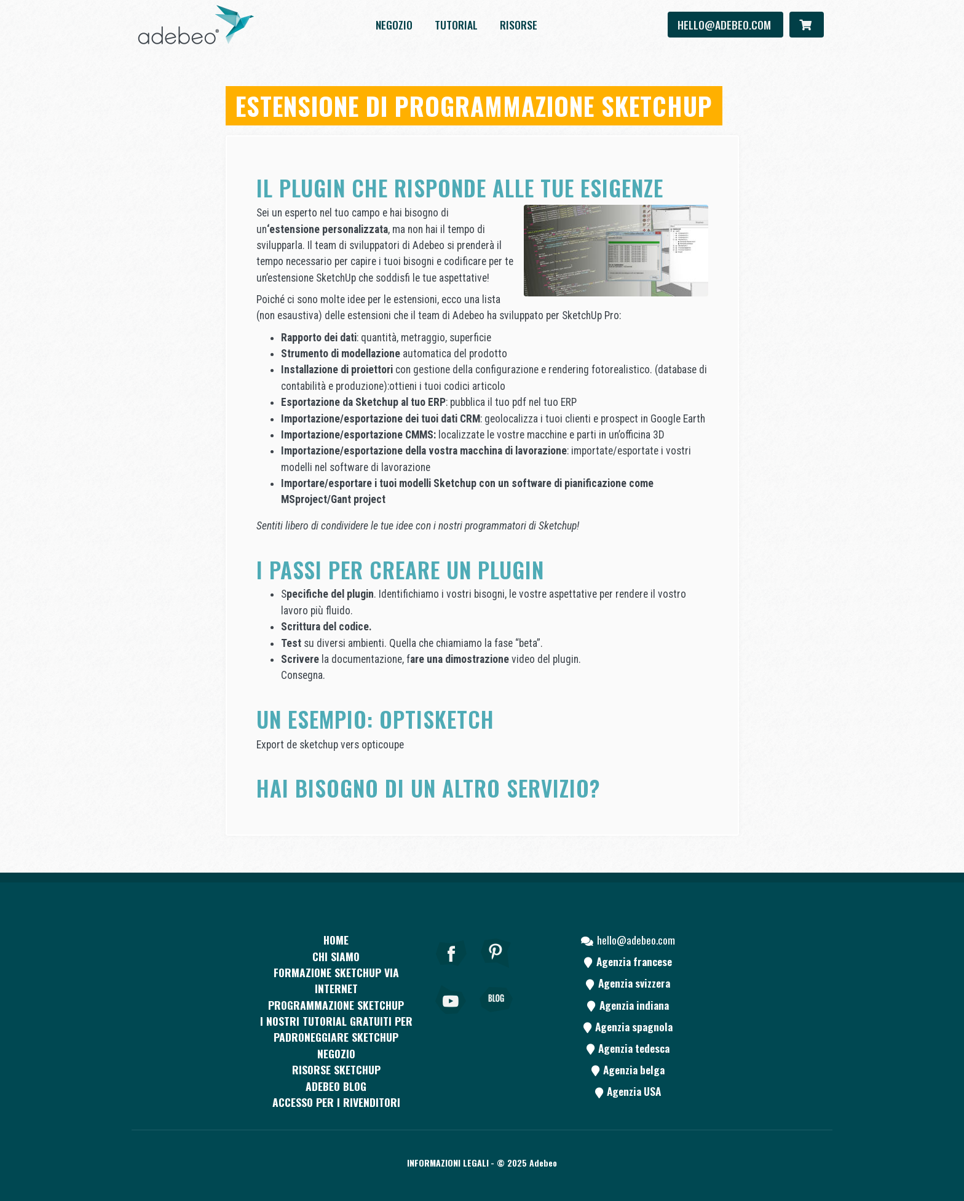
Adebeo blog (336, 1086)
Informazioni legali (448, 1162)
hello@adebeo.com (725, 25)
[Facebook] (451, 970)
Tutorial (456, 25)
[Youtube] (451, 1017)
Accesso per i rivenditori (336, 1102)
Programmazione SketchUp (336, 1005)
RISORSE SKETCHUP (336, 1069)
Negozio (394, 25)
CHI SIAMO (336, 956)
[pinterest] (496, 970)
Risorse (518, 25)
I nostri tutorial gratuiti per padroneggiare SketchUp (336, 1029)
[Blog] (496, 1017)
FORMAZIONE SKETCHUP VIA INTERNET (336, 980)
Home (336, 940)
